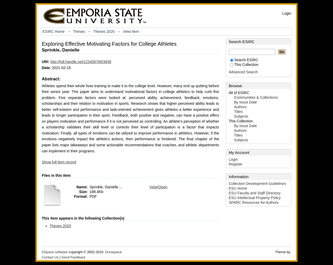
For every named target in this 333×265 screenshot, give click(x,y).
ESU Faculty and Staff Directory (254, 193)
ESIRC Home (54, 31)
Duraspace (113, 252)
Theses (79, 31)
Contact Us (50, 257)
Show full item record (59, 162)
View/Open (158, 187)
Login (286, 13)
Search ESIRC (244, 60)
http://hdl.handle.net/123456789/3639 (80, 62)
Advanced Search (243, 72)
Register (235, 164)
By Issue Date (245, 102)
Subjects (241, 116)
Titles (238, 112)
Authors (240, 107)
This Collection (244, 65)
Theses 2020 (104, 31)
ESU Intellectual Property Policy (255, 198)
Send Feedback (73, 257)
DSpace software (55, 252)
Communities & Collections (256, 97)
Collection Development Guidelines (257, 183)
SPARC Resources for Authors (254, 202)
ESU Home (238, 188)
